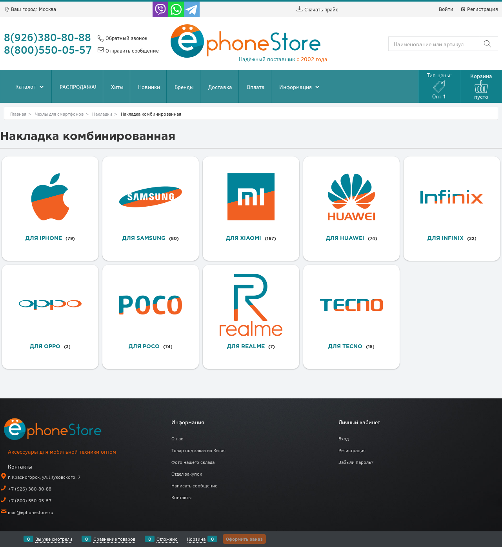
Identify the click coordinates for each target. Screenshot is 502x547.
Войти (446, 9)
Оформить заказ (244, 539)
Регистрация (479, 9)
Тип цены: (439, 85)
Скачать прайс (317, 9)
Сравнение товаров (114, 539)
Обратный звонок (125, 38)
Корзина (196, 539)
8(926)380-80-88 (47, 37)
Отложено (167, 539)
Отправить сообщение (131, 50)
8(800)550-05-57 (48, 49)
